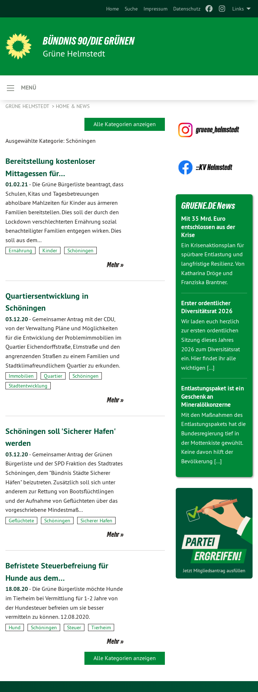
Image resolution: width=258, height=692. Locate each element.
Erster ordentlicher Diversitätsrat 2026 (208, 307)
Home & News (73, 106)
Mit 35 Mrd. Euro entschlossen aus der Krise (210, 226)
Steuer (74, 627)
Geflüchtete (21, 520)
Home (112, 8)
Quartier (53, 376)
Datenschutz (186, 8)
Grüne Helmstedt (27, 106)
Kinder (49, 250)
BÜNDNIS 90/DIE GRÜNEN (94, 40)
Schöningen (80, 250)
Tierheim (101, 627)
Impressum (155, 8)
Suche (131, 8)
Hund (15, 627)
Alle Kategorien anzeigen (124, 124)
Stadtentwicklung (28, 385)
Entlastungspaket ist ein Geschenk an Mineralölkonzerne (209, 396)
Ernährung (20, 250)
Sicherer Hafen (96, 520)
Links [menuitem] (238, 8)
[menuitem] (112, 8)
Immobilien (21, 376)
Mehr (113, 265)
